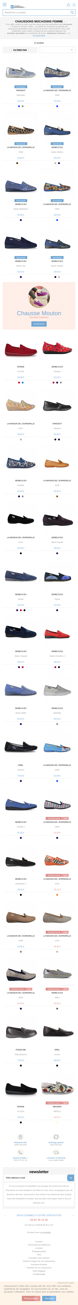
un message (45, 1232)
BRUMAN (57, 1106)
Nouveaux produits (39, 1264)
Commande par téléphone (39, 1245)
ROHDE (20, 367)
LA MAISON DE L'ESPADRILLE (57, 90)
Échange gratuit (39, 1251)
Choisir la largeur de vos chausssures (39, 1261)
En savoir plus (39, 35)
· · (21, 95)
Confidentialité (39, 1274)
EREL (20, 765)
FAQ (39, 1254)
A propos (39, 1241)
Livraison (39, 1248)
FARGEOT (21, 90)
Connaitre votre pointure (39, 1258)
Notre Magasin (39, 1271)
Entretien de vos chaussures (39, 1268)
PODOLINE (21, 1050)
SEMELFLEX (57, 147)
